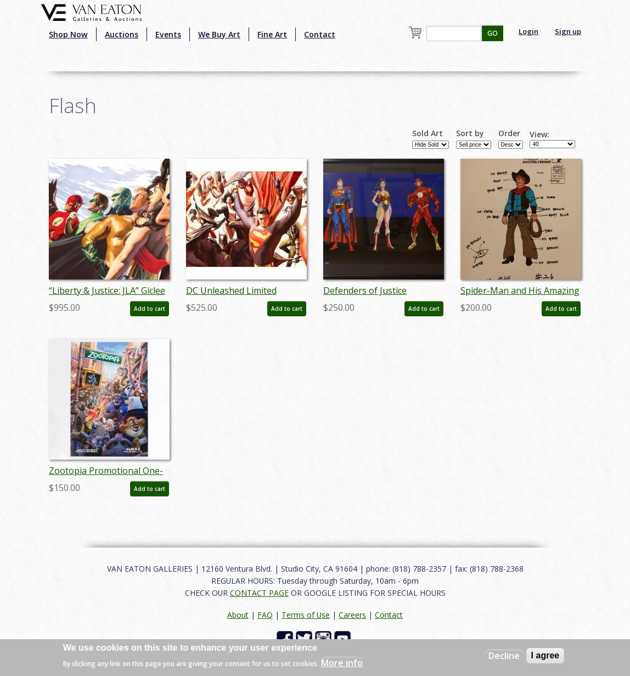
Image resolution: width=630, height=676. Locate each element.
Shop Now (68, 34)
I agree (545, 655)
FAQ (265, 615)
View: (539, 134)
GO (492, 33)
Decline (504, 656)
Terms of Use (306, 615)
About (238, 615)
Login (528, 31)
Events (168, 34)
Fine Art (272, 34)
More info (342, 663)
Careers (352, 615)
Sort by (470, 133)
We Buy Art (219, 34)
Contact (319, 34)
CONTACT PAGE (259, 593)
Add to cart (149, 308)
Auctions (121, 34)
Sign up (568, 31)
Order (509, 133)
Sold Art (427, 133)
